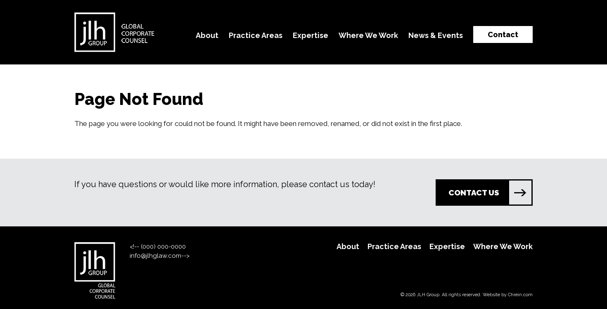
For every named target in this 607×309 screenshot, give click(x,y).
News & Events (435, 35)
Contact (503, 34)
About (207, 35)
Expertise (310, 35)
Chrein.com (520, 294)
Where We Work (368, 35)
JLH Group (428, 294)
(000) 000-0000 (163, 246)
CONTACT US (489, 192)
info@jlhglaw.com (155, 255)
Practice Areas (255, 35)
